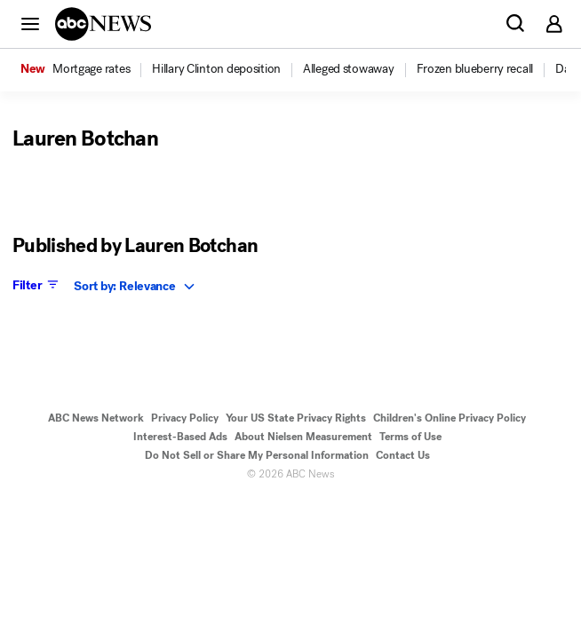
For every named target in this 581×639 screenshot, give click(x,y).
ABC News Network (96, 418)
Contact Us (403, 455)
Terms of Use (410, 437)
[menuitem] (91, 69)
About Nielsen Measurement (303, 437)
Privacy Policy (185, 418)
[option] (85, 70)
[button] (30, 23)
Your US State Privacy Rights (296, 418)
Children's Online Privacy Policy (449, 418)
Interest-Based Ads (180, 437)
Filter (36, 285)
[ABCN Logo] (103, 24)
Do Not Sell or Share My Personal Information (257, 455)
